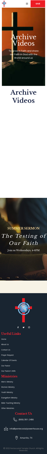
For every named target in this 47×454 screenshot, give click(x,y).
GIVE (38, 3)
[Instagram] (29, 327)
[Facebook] (18, 327)
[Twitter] (23, 327)
